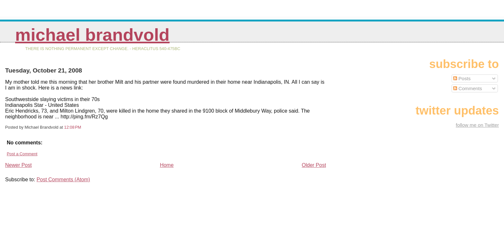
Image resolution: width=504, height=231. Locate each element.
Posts (462, 78)
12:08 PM (72, 127)
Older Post (314, 165)
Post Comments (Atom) (63, 179)
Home (167, 165)
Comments (467, 88)
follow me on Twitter (477, 125)
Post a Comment (22, 153)
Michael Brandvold (92, 35)
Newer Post (18, 165)
